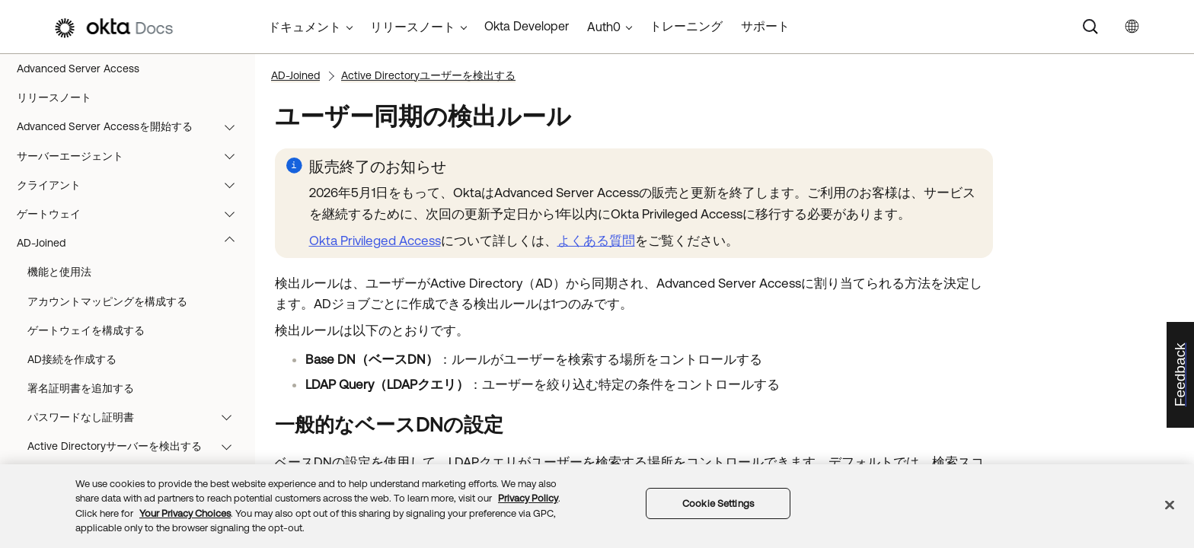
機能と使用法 (59, 272)
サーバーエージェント (133, 156)
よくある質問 (596, 240)
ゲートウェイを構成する (86, 330)
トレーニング (686, 26)
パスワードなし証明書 (136, 417)
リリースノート (54, 97)
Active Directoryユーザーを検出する (428, 75)
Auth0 (604, 26)
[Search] (1090, 26)
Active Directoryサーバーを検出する (136, 446)
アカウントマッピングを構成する (107, 301)
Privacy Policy (528, 498)
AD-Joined (133, 242)
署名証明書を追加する (80, 388)
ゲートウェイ (133, 213)
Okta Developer (526, 26)
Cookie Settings (718, 503)
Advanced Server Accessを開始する (133, 126)
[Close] (1169, 504)
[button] (233, 126)
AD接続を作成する (72, 359)
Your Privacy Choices (185, 513)
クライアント (133, 184)
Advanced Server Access (78, 68)
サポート (765, 26)
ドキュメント (304, 26)
